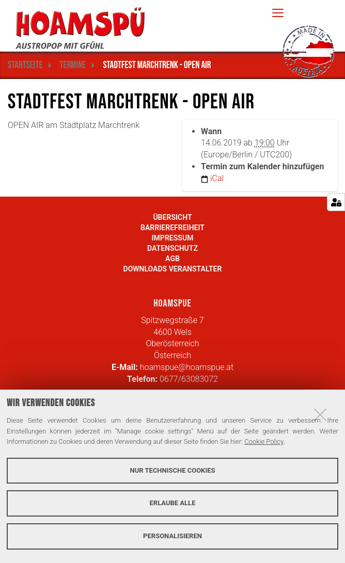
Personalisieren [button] (172, 536)
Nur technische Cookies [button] (172, 470)
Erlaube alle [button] (173, 503)
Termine (72, 65)
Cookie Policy (263, 441)
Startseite (25, 65)
